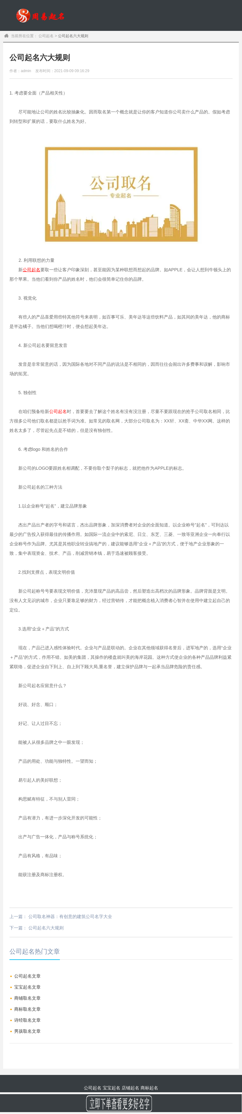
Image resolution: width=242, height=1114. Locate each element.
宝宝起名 (115, 46)
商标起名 (198, 46)
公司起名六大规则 (46, 927)
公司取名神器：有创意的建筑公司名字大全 (70, 916)
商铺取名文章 (27, 998)
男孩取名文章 (27, 1031)
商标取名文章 (27, 1009)
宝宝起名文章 (27, 987)
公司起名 (142, 46)
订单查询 (226, 46)
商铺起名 (170, 46)
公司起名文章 (27, 976)
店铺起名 (130, 1087)
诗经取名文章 (27, 1020)
